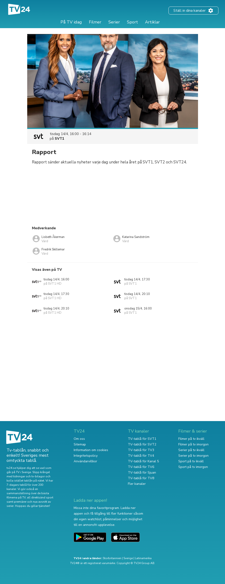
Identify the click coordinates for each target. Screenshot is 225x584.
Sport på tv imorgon (193, 467)
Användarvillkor (85, 461)
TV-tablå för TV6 (141, 467)
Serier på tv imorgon (193, 455)
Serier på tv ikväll (191, 450)
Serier (114, 22)
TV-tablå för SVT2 (142, 444)
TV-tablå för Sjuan (142, 472)
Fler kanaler (137, 484)
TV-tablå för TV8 (141, 478)
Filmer (95, 22)
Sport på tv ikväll (191, 461)
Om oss (79, 439)
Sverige (128, 558)
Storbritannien (112, 558)
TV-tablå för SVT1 (142, 439)
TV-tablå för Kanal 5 (143, 461)
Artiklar (152, 22)
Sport (132, 22)
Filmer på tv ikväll (191, 439)
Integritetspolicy (86, 455)
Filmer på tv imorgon (193, 444)
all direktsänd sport (40, 497)
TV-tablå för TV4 (141, 455)
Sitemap (80, 444)
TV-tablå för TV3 (141, 450)
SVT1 (59, 138)
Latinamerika (143, 558)
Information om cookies (91, 450)
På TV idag (71, 22)
